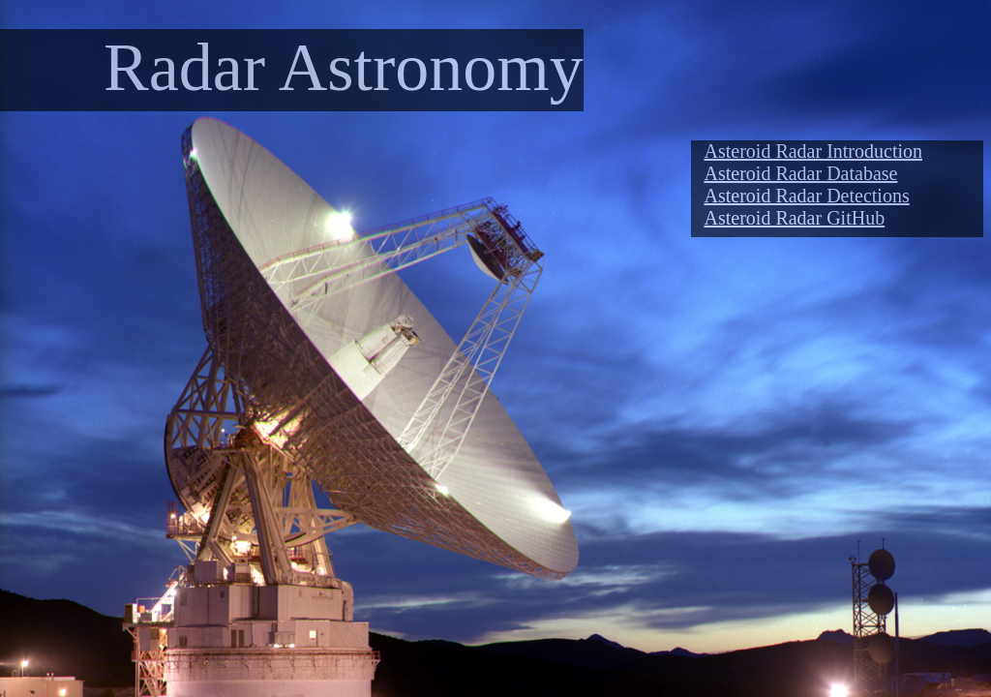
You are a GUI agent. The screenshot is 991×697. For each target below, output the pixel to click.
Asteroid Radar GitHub (795, 217)
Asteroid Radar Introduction (814, 151)
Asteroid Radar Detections (807, 195)
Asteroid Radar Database (801, 173)
